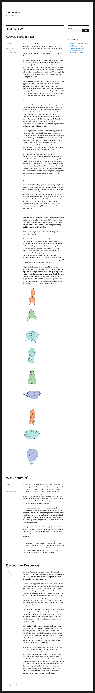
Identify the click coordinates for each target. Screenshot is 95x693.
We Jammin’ (17, 478)
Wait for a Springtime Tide (77, 48)
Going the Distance (22, 565)
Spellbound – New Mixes (76, 52)
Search (70, 28)
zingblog (8, 484)
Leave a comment (11, 52)
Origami (12, 48)
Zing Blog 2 (13, 12)
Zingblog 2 (9, 43)
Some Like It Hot (20, 37)
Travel (7, 576)
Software (8, 50)
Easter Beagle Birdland (76, 50)
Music (7, 48)
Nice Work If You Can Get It (77, 47)
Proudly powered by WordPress (22, 685)
